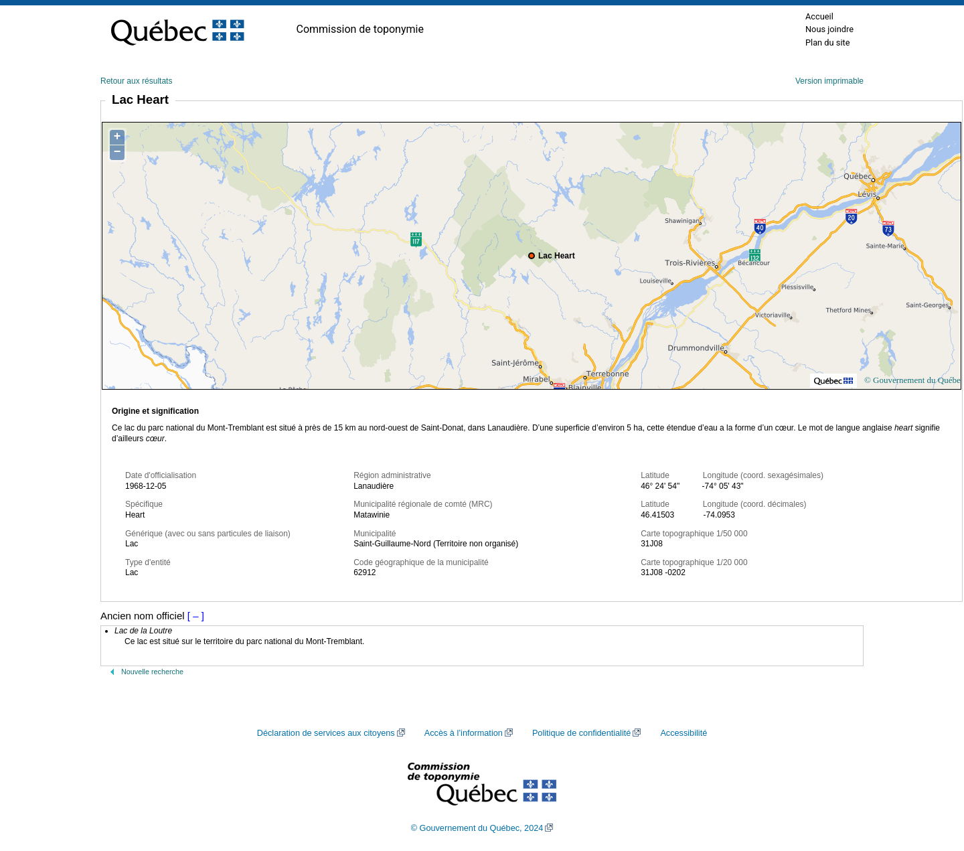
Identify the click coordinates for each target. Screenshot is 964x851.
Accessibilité (683, 733)
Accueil (819, 16)
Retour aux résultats (136, 81)
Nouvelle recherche (152, 672)
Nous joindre (829, 29)
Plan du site (827, 42)
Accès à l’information (463, 733)
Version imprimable (829, 81)
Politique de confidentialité (581, 733)
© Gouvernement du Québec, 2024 (477, 828)
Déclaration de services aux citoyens (326, 733)
